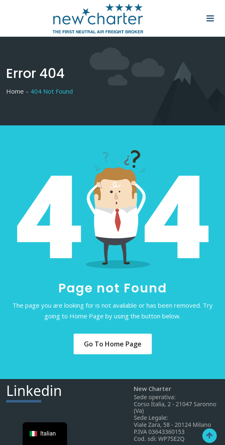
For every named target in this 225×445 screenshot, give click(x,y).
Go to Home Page (112, 343)
